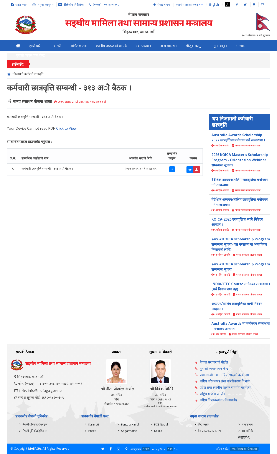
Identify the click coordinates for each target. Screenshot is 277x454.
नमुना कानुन (219, 46)
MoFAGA (34, 448)
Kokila (158, 431)
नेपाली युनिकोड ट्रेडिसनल (35, 431)
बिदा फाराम (203, 424)
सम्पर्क (240, 46)
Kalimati (93, 424)
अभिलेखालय (78, 46)
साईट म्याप (21, 4)
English (214, 4)
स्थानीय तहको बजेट (189, 5)
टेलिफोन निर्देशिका (74, 4)
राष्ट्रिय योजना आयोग (212, 393)
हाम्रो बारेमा (36, 46)
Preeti (92, 431)
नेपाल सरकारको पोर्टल (214, 362)
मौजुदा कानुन (194, 46)
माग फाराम (247, 424)
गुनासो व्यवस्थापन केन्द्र (30, 55)
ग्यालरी (57, 46)
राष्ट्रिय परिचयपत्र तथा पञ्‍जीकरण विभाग (225, 381)
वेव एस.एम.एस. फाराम (209, 431)
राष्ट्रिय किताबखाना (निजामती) (218, 400)
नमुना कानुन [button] (44, 4)
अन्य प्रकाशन (168, 46)
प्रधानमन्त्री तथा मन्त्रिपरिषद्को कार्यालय (224, 374)
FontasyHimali (130, 424)
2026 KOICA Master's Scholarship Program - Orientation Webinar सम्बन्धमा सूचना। (239, 160)
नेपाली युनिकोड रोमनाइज (35, 424)
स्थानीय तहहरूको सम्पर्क (111, 46)
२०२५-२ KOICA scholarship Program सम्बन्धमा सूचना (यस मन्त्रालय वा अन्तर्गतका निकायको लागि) (240, 244)
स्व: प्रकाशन (143, 46)
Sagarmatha (129, 431)
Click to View (66, 128)
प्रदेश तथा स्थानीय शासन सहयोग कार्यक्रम (225, 387)
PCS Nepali (161, 424)
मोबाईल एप (161, 4)
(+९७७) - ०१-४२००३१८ (106, 4)
